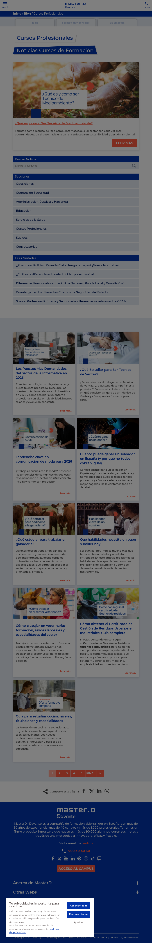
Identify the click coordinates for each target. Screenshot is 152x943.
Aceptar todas (78, 905)
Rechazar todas (78, 914)
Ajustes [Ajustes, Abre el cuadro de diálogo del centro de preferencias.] (78, 923)
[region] (50, 917)
